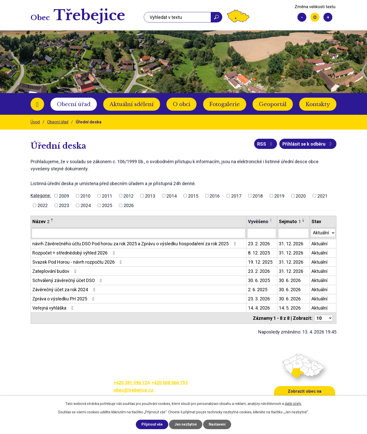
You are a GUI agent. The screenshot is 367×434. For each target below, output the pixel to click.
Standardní (314, 17)
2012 (128, 195)
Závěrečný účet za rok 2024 (64, 289)
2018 (258, 195)
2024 (86, 205)
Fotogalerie (224, 104)
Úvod (37, 104)
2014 (171, 195)
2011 (107, 195)
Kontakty (318, 104)
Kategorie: (41, 195)
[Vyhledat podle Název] (138, 233)
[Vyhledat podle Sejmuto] (293, 233)
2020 (301, 195)
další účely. (293, 404)
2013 (150, 195)
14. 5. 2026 (290, 308)
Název (40, 221)
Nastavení (217, 424)
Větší (327, 17)
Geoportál (272, 104)
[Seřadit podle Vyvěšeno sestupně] (271, 221)
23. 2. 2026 (259, 243)
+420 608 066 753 (169, 382)
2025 (107, 205)
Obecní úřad (73, 104)
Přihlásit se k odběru (308, 144)
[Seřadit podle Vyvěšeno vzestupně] (271, 219)
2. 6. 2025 (257, 289)
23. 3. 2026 (259, 298)
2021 (322, 195)
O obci (181, 104)
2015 (193, 195)
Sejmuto (290, 221)
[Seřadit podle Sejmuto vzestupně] (303, 219)
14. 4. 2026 (259, 308)
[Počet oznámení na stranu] (323, 318)
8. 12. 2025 (259, 253)
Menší (301, 17)
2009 (64, 195)
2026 (129, 205)
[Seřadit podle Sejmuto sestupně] (303, 221)
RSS (265, 144)
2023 (64, 205)
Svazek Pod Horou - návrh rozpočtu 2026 (78, 262)
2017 (236, 195)
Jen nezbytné (186, 424)
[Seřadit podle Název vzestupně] (52, 219)
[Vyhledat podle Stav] (323, 232)
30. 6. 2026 (290, 280)
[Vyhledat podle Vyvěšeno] (261, 233)
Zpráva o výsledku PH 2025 (64, 298)
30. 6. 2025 (259, 280)
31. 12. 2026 (291, 243)
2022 (42, 205)
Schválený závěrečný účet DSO (68, 280)
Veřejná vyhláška (53, 308)
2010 (85, 195)
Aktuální (319, 243)
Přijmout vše (152, 424)
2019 (279, 195)
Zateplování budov (55, 271)
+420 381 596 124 (131, 382)
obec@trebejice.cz (133, 390)
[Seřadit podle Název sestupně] (52, 221)
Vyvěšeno (258, 221)
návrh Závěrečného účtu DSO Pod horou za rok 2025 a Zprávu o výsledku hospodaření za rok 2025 (135, 243)
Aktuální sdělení (132, 104)
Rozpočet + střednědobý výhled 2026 (74, 253)
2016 (214, 195)
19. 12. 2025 (260, 262)
